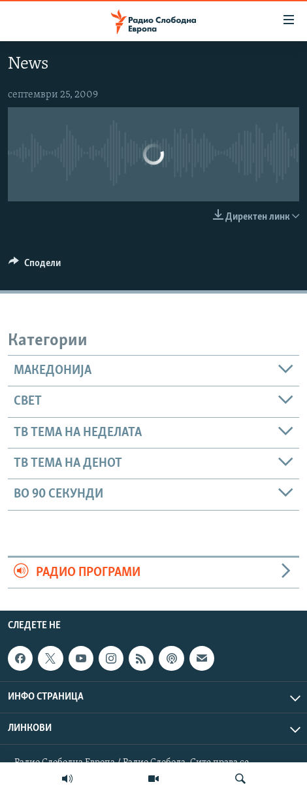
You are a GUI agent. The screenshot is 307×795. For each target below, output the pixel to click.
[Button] (34, 266)
